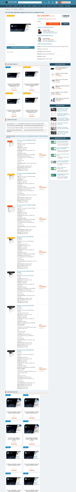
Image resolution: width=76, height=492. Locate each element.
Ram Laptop (63, 437)
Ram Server (9, 440)
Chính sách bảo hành (46, 454)
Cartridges (34, 6)
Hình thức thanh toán (46, 451)
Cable (40, 427)
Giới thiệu (7, 451)
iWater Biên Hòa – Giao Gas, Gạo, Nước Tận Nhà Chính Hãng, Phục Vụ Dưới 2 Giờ (62, 109)
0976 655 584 (50, 31)
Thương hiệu (20, 451)
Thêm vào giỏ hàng (53, 24)
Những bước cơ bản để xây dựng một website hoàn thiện (62, 128)
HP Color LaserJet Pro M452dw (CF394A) (26, 107)
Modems (30, 434)
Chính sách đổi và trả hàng (47, 456)
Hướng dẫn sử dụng (34, 456)
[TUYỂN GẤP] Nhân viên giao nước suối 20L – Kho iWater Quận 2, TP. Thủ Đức (62, 133)
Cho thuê (19, 430)
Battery (30, 427)
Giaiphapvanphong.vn (59, 451)
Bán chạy (9, 108)
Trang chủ (7, 9)
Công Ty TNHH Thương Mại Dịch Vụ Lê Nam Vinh (63, 148)
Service (51, 440)
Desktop (10, 6)
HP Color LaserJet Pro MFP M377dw (27, 208)
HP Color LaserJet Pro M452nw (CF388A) (26, 172)
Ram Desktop (52, 437)
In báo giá (65, 23)
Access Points (10, 427)
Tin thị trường (32, 452)
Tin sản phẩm (32, 451)
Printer (29, 6)
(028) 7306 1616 (35, 482)
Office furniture (53, 434)
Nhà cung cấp (20, 454)
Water (51, 444)
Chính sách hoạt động (9, 454)
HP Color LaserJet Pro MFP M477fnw (27, 321)
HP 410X (43, 46)
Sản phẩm (20, 452)
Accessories (60, 6)
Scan (39, 6)
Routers (55, 6)
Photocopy (49, 6)
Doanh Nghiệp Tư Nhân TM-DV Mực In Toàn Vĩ (63, 175)
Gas (50, 430)
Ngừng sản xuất (11, 239)
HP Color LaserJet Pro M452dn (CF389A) (26, 140)
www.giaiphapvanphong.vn (13, 471)
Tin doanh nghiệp (33, 454)
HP (11, 9)
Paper (61, 434)
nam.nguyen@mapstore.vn (50, 41)
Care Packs (63, 427)
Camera (51, 427)
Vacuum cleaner (43, 444)
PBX (8, 437)
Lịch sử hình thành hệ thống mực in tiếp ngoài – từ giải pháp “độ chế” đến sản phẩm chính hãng (63, 119)
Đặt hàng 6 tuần (11, 15)
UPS (29, 444)
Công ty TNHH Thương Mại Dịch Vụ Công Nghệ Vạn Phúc (63, 142)
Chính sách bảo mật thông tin (48, 458)
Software (62, 440)
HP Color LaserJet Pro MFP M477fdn (27, 242)
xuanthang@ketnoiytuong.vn (51, 32)
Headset (62, 430)
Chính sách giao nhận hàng (47, 452)
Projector (41, 437)
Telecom (44, 6)
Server (24, 6)
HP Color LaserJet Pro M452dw (26, 110)
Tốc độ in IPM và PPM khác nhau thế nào (62, 123)
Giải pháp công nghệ (34, 458)
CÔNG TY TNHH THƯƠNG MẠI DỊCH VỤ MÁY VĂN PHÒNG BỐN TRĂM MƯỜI (63, 161)
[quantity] (41, 24)
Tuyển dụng (7, 452)
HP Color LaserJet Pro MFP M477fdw (27, 277)
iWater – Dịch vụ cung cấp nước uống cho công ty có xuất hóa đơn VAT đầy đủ (63, 114)
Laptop (20, 6)
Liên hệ (6, 456)
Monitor (15, 6)
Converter (30, 430)
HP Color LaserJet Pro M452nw (26, 175)
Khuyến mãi (67, 6)
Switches (9, 444)
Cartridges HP (21, 9)
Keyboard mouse (11, 434)
